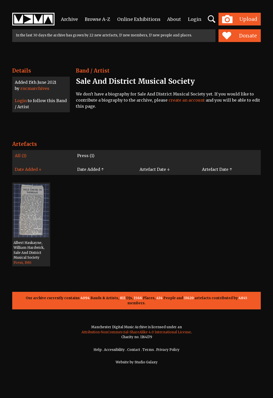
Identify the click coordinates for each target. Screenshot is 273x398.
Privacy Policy (168, 350)
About (174, 19)
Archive (69, 19)
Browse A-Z (97, 19)
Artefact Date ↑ (217, 169)
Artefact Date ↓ (155, 169)
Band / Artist (93, 70)
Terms (148, 350)
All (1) (20, 155)
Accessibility (114, 350)
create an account (187, 100)
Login (194, 19)
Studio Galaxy (146, 362)
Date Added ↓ (28, 169)
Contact (133, 350)
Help (97, 350)
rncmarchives (34, 88)
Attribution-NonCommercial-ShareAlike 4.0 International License (136, 332)
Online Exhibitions (138, 19)
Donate (239, 35)
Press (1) (85, 155)
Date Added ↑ (90, 169)
